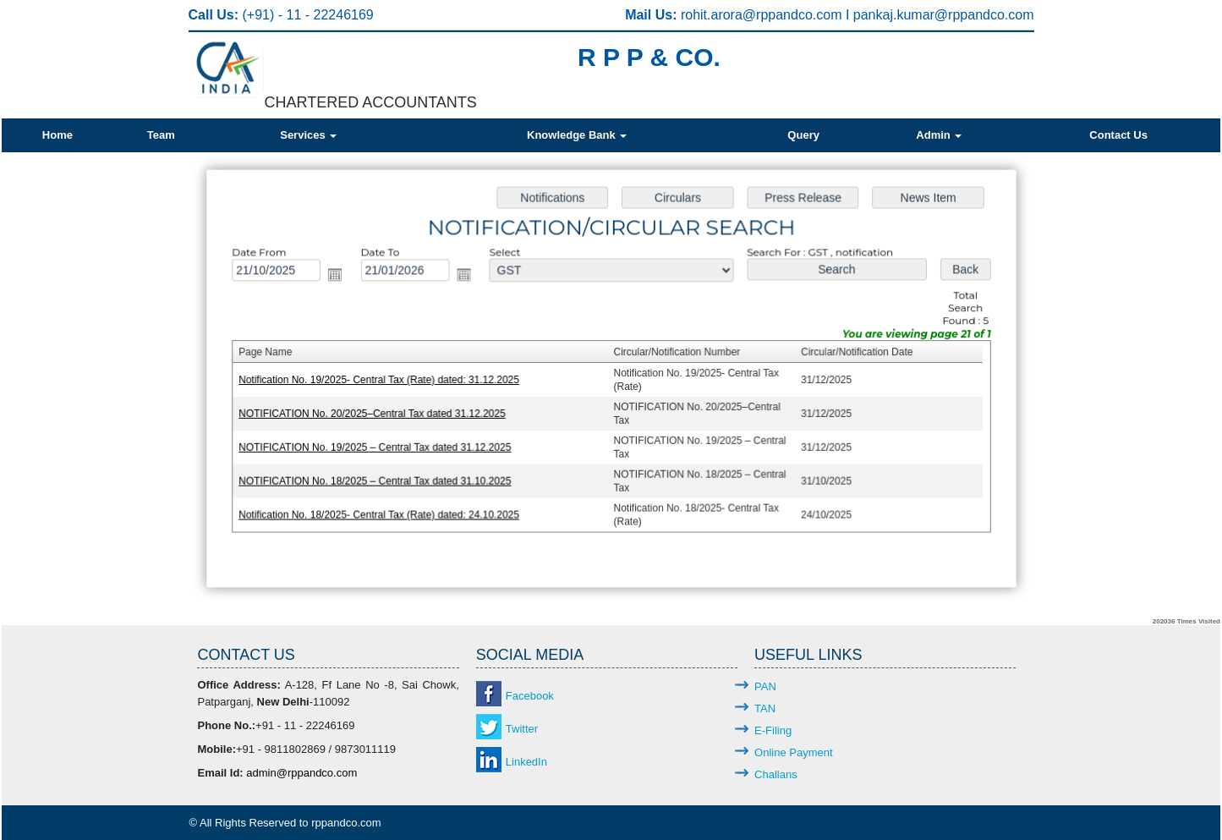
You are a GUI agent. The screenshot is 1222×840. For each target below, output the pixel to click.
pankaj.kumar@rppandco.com (943, 15)
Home (57, 135)
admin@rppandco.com (301, 772)
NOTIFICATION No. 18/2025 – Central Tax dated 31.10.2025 (379, 479)
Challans (775, 774)
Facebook (530, 695)
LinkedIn (526, 761)
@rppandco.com (794, 15)
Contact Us (1118, 135)
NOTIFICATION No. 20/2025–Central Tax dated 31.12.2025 (376, 413)
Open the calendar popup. (340, 277)
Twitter (522, 728)
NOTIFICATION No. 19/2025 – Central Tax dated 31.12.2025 (379, 446)
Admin (939, 135)
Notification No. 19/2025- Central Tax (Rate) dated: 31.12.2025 (383, 380)
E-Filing (773, 730)
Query (803, 135)
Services (308, 135)
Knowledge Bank (577, 135)
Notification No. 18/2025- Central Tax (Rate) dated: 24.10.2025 (383, 512)
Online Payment (793, 752)
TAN (764, 708)
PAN (765, 686)
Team (161, 135)
